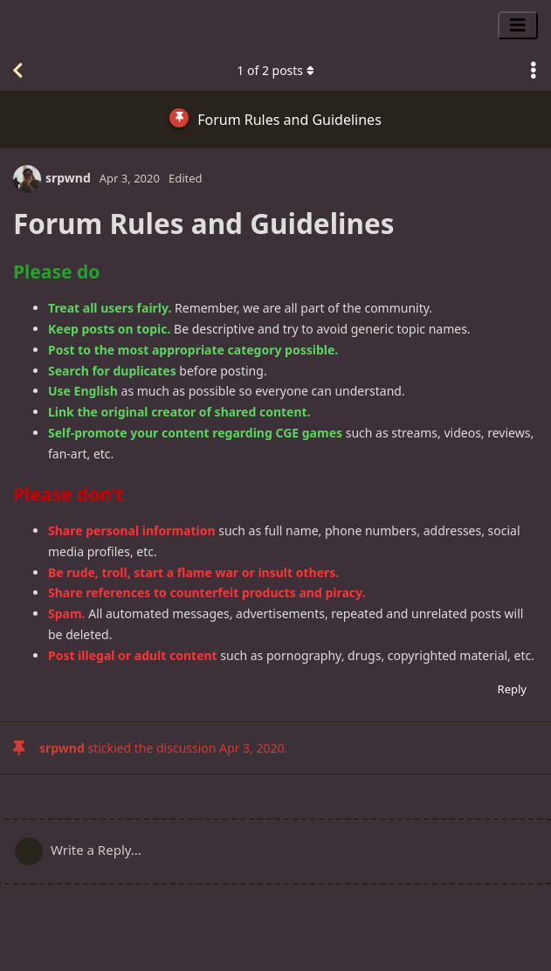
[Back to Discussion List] (17, 71)
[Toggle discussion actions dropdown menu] (533, 71)
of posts (275, 70)
